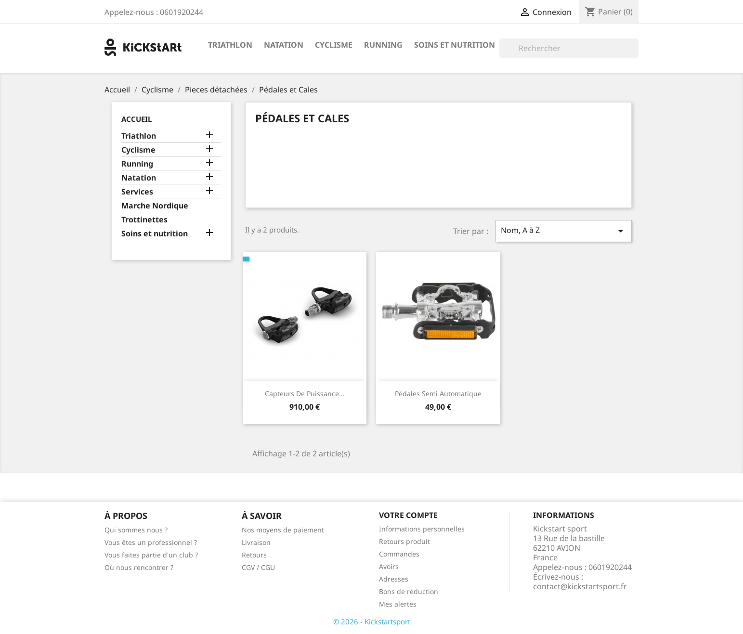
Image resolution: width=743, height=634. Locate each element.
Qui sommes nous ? (136, 529)
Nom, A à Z (563, 231)
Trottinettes (144, 220)
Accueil (136, 119)
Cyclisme (333, 44)
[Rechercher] (569, 48)
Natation (283, 44)
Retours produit (404, 541)
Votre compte (408, 515)
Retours (254, 554)
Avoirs (389, 566)
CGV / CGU (258, 567)
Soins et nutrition (454, 44)
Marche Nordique (154, 206)
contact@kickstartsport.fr (580, 586)
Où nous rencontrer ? (138, 567)
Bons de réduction (408, 591)
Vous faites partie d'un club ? (151, 554)
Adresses (393, 578)
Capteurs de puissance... (305, 393)
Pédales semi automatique (438, 393)
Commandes (399, 553)
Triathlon (230, 44)
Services (137, 192)
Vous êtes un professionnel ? (150, 542)
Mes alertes (398, 603)
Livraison (256, 542)
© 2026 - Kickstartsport (371, 621)
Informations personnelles (422, 528)
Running (383, 44)
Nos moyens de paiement (283, 529)
